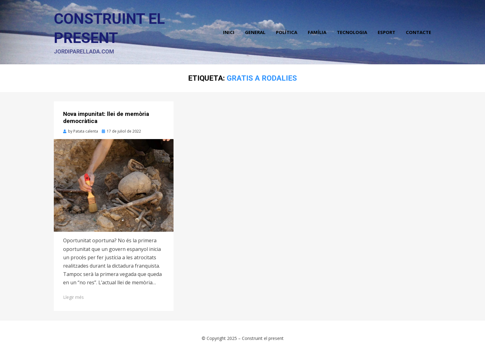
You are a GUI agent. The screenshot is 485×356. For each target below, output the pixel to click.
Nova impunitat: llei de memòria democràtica (106, 117)
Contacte (418, 32)
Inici (228, 32)
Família (317, 32)
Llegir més (73, 297)
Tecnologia (352, 32)
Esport (386, 32)
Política (286, 32)
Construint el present (263, 338)
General (255, 32)
